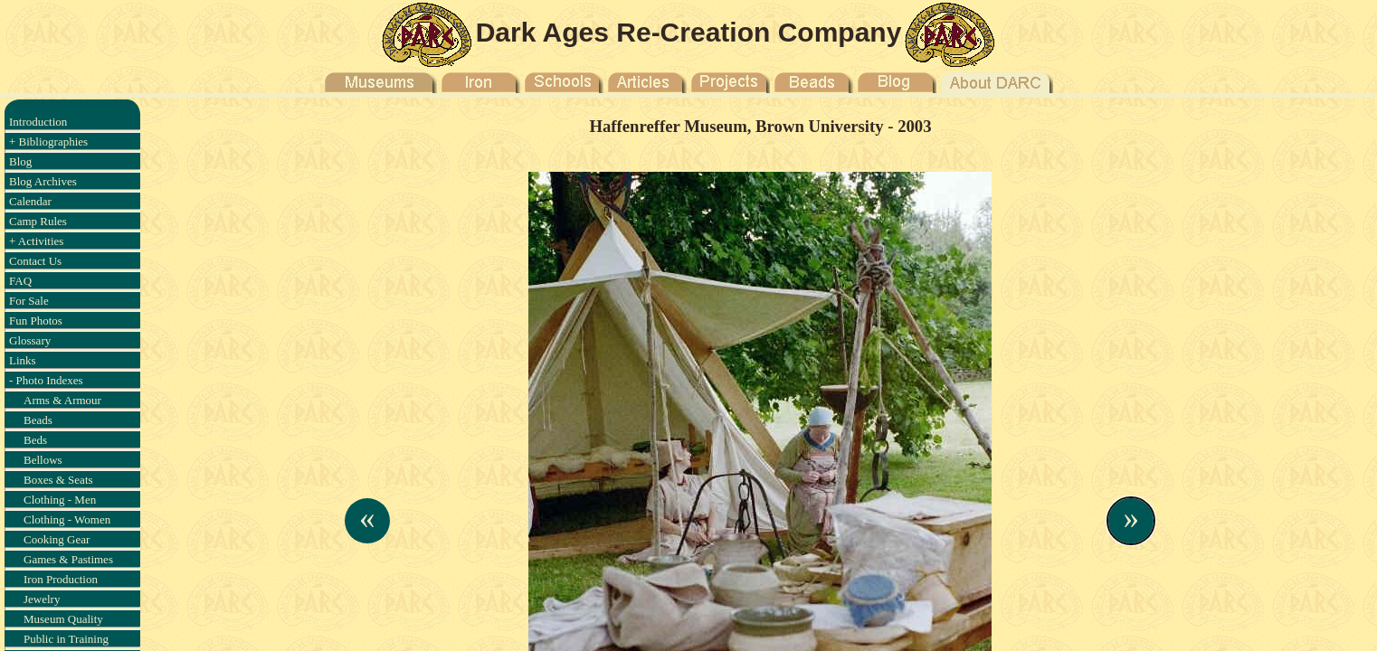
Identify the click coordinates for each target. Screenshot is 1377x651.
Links (22, 360)
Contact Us (35, 261)
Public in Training (66, 639)
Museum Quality (63, 619)
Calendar (30, 201)
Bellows (43, 460)
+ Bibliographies (48, 141)
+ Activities (36, 241)
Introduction (38, 121)
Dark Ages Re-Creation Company (689, 32)
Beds (35, 440)
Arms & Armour (62, 400)
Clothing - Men (60, 499)
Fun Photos (35, 320)
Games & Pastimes (68, 559)
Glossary (30, 340)
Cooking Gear (57, 539)
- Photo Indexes (46, 380)
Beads (38, 420)
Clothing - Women (67, 519)
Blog (20, 161)
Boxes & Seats (58, 479)
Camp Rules (38, 221)
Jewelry (42, 599)
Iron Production (61, 579)
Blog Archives (43, 181)
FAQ (20, 281)
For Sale (29, 300)
